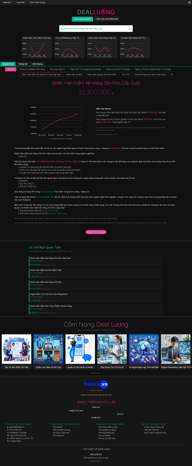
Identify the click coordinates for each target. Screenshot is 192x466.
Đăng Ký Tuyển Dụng (57, 213)
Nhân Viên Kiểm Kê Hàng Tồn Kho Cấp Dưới (50, 258)
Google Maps (15, 441)
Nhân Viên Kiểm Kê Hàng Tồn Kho (46, 282)
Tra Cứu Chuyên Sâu (45, 197)
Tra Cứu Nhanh (48, 191)
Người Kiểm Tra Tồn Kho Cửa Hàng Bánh (49, 294)
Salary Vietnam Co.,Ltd (96, 401)
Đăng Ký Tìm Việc (50, 210)
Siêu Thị (23, 156)
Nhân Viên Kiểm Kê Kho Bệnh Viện (45, 270)
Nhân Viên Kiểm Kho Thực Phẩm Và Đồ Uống (51, 306)
